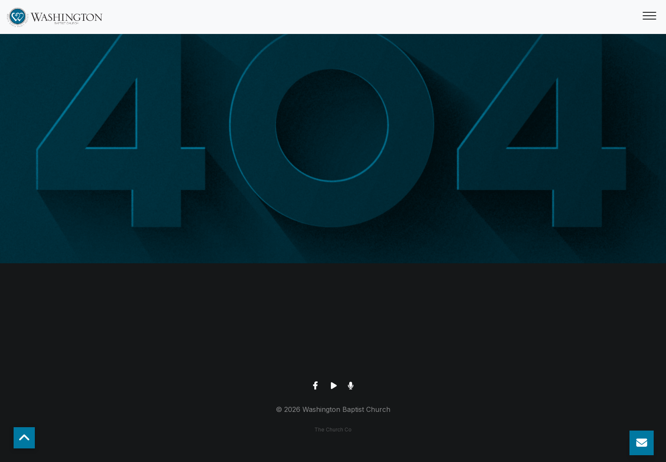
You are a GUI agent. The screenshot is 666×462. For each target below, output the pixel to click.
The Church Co (333, 429)
